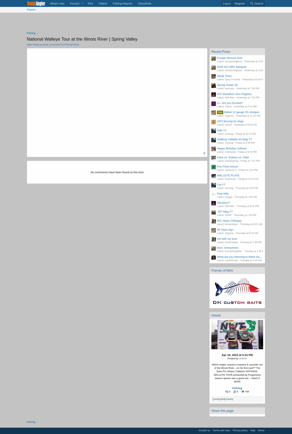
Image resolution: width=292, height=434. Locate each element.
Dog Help (223, 193)
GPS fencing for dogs (230, 121)
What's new (57, 3)
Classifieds (145, 3)
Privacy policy (240, 430)
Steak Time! (224, 75)
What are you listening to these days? (240, 256)
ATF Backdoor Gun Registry (234, 94)
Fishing (237, 388)
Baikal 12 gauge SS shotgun (238, 112)
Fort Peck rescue (227, 166)
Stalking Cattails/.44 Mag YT (234, 139)
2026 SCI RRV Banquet (231, 66)
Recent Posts (220, 51)
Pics (90, 3)
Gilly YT (222, 130)
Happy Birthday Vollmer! (232, 148)
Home (261, 430)
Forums (75, 3)
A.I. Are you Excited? (230, 102)
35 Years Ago (225, 229)
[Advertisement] (146, 23)
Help (252, 430)
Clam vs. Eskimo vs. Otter (233, 157)
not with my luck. (227, 238)
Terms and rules (221, 430)
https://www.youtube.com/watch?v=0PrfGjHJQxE (53, 44)
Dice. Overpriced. (228, 247)
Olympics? (223, 202)
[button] (82, 3)
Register (31, 9)
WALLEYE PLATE (228, 175)
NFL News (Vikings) (229, 220)
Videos (103, 3)
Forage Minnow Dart (229, 57)
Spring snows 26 (227, 84)
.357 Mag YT (225, 211)
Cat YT (221, 184)
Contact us (204, 430)
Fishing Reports (122, 3)
